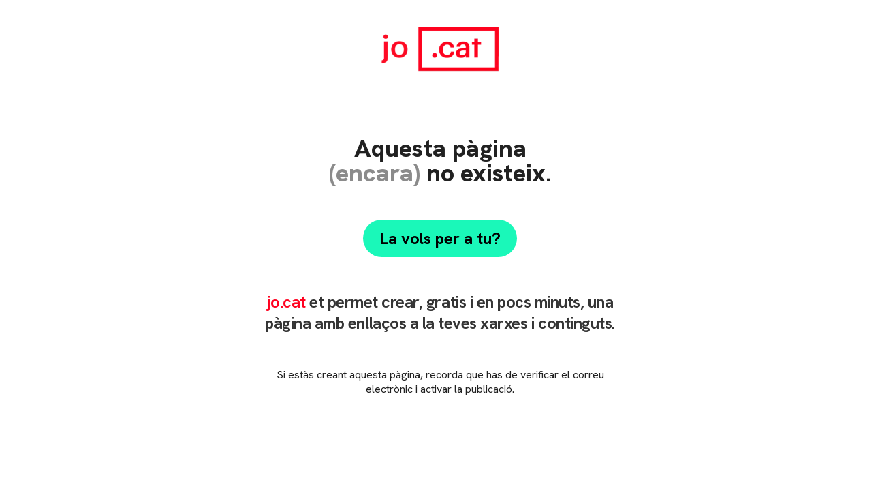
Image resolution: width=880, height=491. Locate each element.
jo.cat (285, 301)
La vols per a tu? (440, 238)
